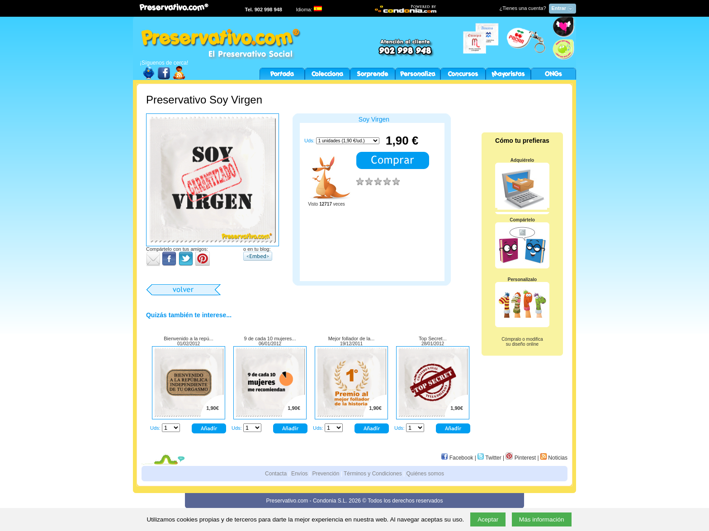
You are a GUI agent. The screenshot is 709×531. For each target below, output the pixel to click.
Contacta (276, 473)
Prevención (325, 473)
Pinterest (521, 458)
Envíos (299, 473)
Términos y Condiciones (373, 473)
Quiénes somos (425, 473)
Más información (541, 519)
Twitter (489, 458)
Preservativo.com (287, 501)
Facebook (457, 458)
